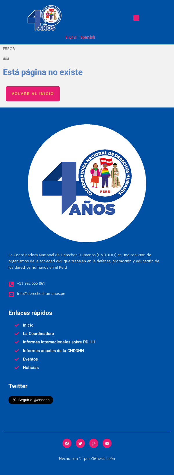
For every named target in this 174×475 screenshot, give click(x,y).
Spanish (87, 38)
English (71, 38)
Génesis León (103, 459)
